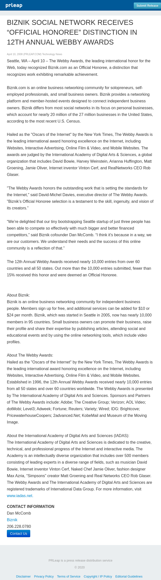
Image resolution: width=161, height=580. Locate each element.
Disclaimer (23, 576)
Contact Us (18, 533)
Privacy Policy (44, 576)
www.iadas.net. (20, 496)
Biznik (12, 520)
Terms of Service (68, 576)
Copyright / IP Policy (98, 576)
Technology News (52, 54)
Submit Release (147, 5)
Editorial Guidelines (128, 576)
